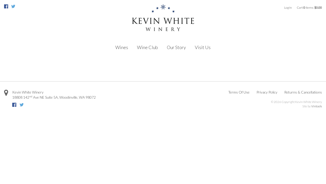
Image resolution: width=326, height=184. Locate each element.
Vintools (316, 106)
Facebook (6, 6)
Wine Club (147, 47)
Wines (121, 47)
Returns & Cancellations (303, 92)
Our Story (176, 47)
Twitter (13, 6)
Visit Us (203, 47)
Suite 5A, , (54, 97)
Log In (288, 7)
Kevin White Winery (28, 92)
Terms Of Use (239, 92)
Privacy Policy (266, 92)
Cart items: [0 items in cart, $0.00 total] (309, 7)
